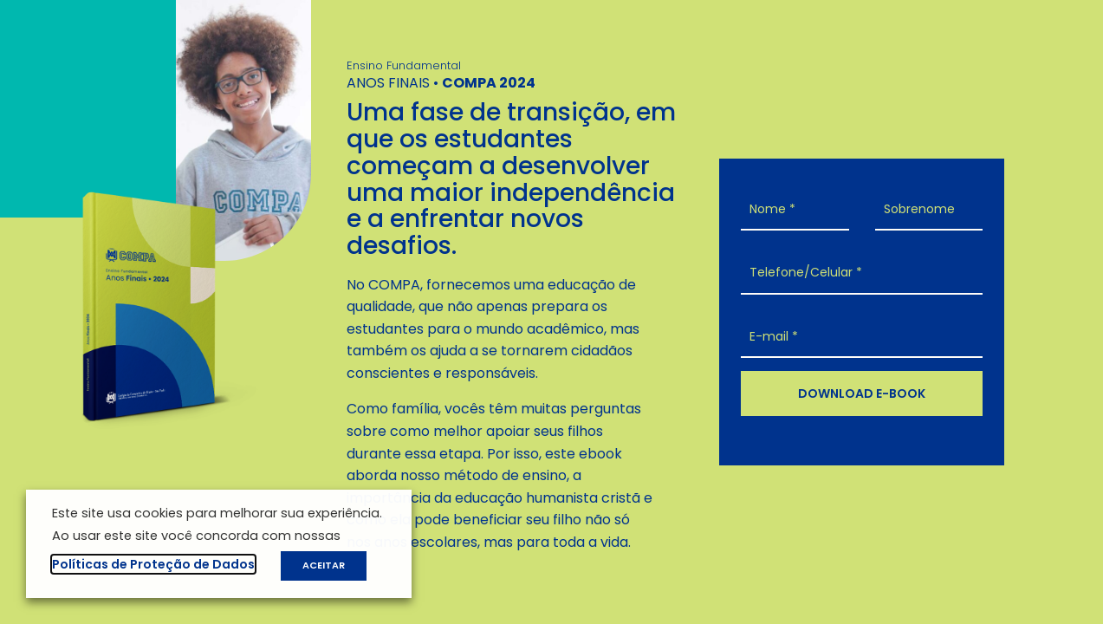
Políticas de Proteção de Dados (153, 564)
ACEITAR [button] (323, 565)
